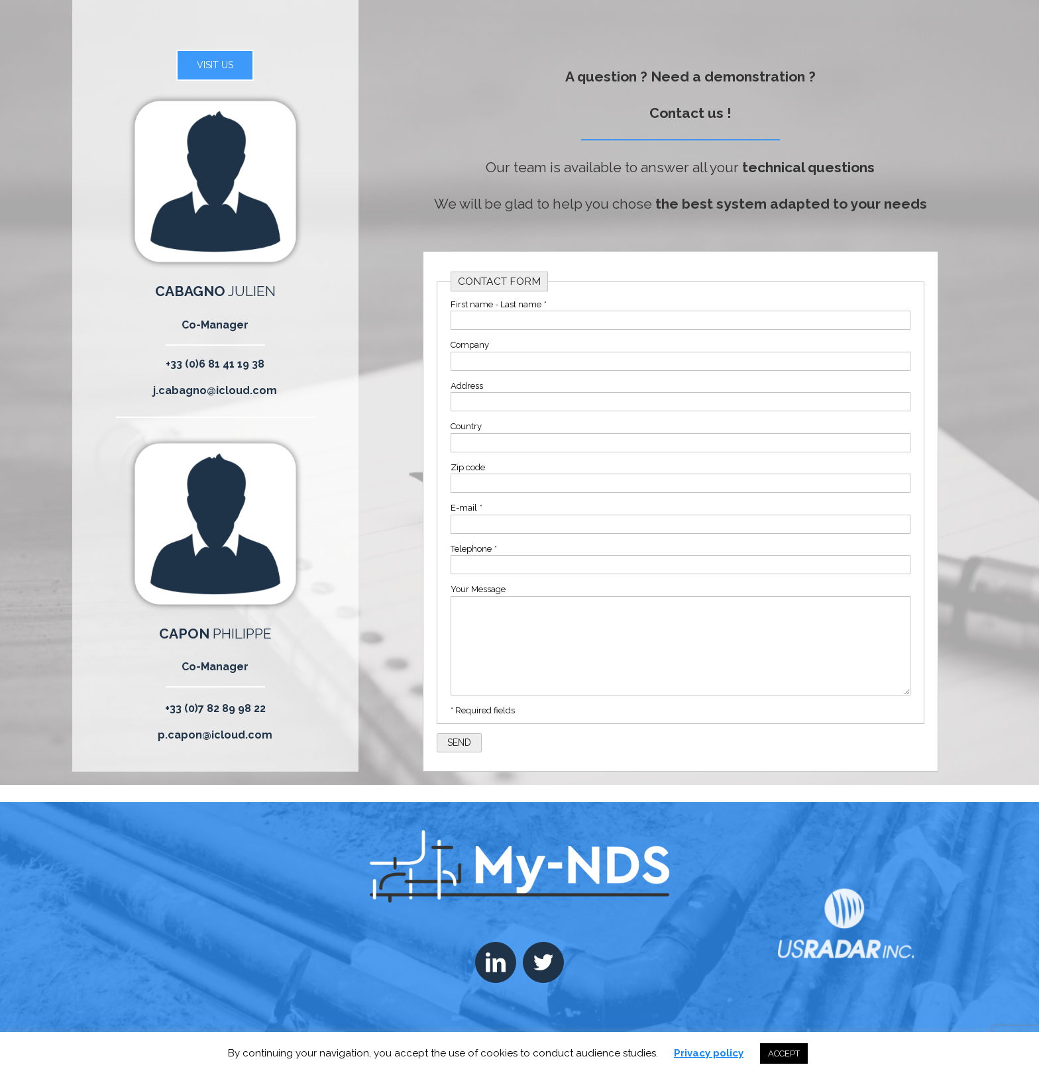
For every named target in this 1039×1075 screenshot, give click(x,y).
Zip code (468, 467)
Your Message (478, 589)
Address (467, 386)
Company (470, 345)
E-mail (466, 508)
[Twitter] (543, 962)
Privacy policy (708, 1053)
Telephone (473, 549)
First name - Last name (498, 304)
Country (466, 426)
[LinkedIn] (495, 962)
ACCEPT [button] (784, 1053)
